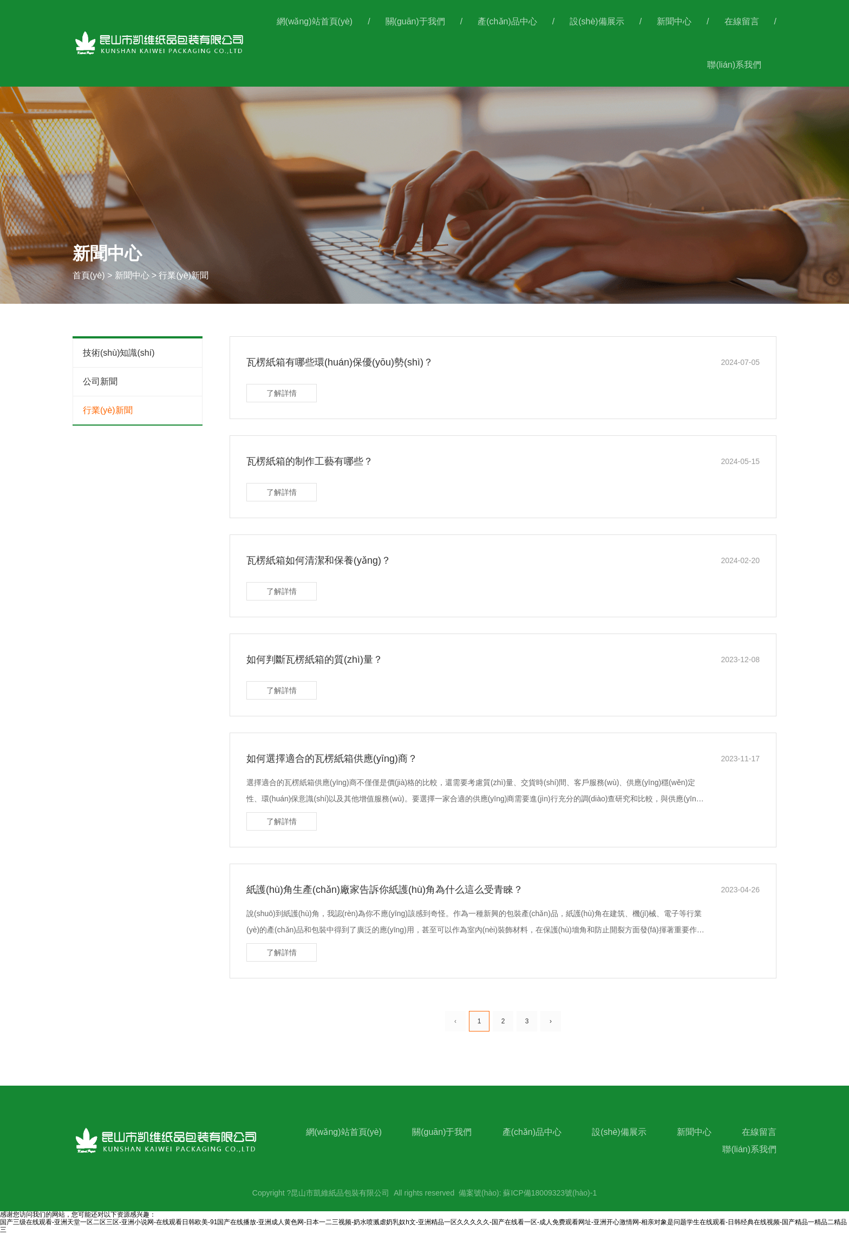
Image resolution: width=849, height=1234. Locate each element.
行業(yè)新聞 (108, 410)
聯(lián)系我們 (734, 64)
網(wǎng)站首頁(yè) (315, 21)
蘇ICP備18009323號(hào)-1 (550, 1193)
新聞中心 (674, 21)
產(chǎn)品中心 (507, 21)
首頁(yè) (90, 275)
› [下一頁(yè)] (551, 1021)
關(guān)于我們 (415, 21)
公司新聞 (100, 381)
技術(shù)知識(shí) (118, 352)
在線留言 (741, 21)
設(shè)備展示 (597, 21)
